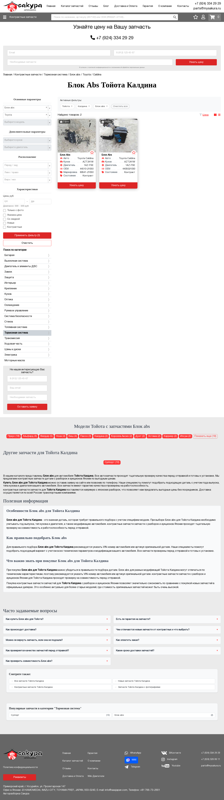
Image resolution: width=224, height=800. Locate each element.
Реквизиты (19, 777)
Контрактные (12, 227)
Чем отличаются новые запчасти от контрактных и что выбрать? (152, 630)
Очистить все (120, 106)
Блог (106, 6)
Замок (27, 272)
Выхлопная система (27, 261)
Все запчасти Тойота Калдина (29, 681)
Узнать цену (196, 62)
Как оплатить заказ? (127, 640)
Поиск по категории (14, 250)
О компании (165, 6)
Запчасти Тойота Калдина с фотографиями (139, 687)
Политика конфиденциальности (20, 767)
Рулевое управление (27, 310)
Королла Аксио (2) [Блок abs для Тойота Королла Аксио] (121, 436)
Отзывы (93, 6)
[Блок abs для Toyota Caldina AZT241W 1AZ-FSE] (77, 135)
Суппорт (60, 715)
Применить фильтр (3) (27, 235)
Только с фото (13, 210)
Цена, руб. (8, 196)
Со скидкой (11, 219)
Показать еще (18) (205, 436)
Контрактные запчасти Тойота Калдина (33, 687)
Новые (8, 223)
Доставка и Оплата (125, 6)
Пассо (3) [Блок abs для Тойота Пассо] (85, 436)
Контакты (183, 6)
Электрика (27, 355)
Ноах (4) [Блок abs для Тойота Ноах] (60, 436)
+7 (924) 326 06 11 (210, 759)
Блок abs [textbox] (26, 107)
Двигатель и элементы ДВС (27, 266)
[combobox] (114, 17)
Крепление (27, 288)
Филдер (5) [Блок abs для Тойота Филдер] (46, 436)
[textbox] (26, 122)
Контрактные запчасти (22, 17)
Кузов (27, 294)
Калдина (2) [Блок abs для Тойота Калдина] (101, 436)
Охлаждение (27, 305)
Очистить (27, 243)
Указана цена (12, 215)
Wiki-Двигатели (96, 776)
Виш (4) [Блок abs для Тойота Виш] (72, 436)
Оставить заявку (27, 407)
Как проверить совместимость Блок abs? (29, 661)
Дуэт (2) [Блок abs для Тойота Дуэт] (140, 436)
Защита (27, 277)
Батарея (27, 255)
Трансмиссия (27, 338)
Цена (206, 115)
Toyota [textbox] (26, 114)
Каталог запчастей (72, 6)
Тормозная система (27, 333)
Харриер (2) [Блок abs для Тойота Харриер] (170, 436)
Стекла (27, 321)
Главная (50, 6)
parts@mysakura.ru (207, 8)
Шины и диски (27, 349)
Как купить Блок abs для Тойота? (24, 619)
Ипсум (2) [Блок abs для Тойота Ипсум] (185, 436)
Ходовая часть (27, 343)
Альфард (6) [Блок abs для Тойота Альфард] (30, 436)
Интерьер (27, 283)
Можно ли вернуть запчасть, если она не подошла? (34, 640)
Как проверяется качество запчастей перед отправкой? (37, 651)
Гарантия (148, 6)
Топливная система (27, 327)
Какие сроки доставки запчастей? (135, 651)
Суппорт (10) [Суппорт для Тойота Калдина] (112, 462)
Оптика (27, 299)
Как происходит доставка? (21, 630)
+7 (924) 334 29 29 (208, 3)
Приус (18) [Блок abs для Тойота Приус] (14, 436)
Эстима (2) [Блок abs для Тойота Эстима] (154, 436)
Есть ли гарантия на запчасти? (133, 619)
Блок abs (164, 715)
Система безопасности (27, 316)
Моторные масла (14, 360)
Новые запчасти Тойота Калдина (134, 681)
